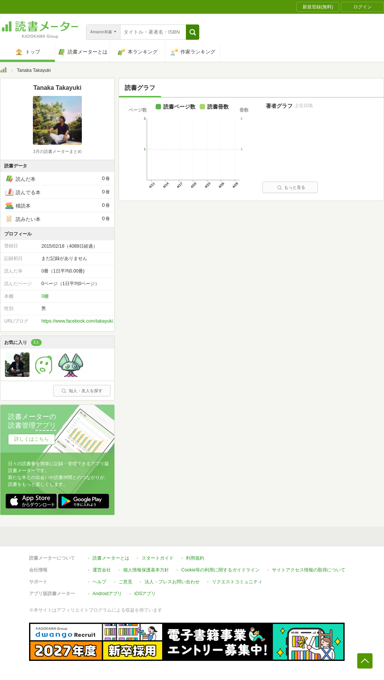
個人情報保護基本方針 (146, 570)
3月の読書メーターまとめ (57, 151)
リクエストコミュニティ (237, 581)
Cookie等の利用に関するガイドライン (220, 570)
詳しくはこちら (31, 439)
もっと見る (291, 187)
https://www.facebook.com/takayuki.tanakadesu (89, 321)
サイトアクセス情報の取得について (308, 570)
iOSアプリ (145, 593)
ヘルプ (99, 581)
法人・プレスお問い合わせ (172, 581)
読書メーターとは (111, 558)
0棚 (45, 296)
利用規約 (195, 558)
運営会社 (102, 570)
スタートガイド (158, 558)
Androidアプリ (107, 593)
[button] (192, 32)
